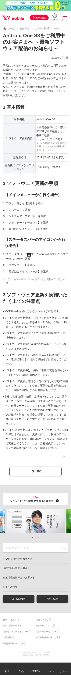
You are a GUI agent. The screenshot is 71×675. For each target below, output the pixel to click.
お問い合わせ (52, 600)
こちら (31, 447)
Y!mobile (14, 17)
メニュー (65, 20)
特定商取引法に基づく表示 (48, 640)
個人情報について (44, 628)
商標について (42, 622)
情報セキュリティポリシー (15, 634)
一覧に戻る (35, 472)
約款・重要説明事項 (12, 628)
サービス (49, 671)
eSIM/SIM (35, 671)
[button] (32, 539)
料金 (7, 671)
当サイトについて (11, 622)
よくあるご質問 (18, 600)
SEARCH (64, 549)
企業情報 (7, 640)
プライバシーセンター (46, 634)
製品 (21, 671)
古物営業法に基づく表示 (14, 646)
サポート (64, 671)
